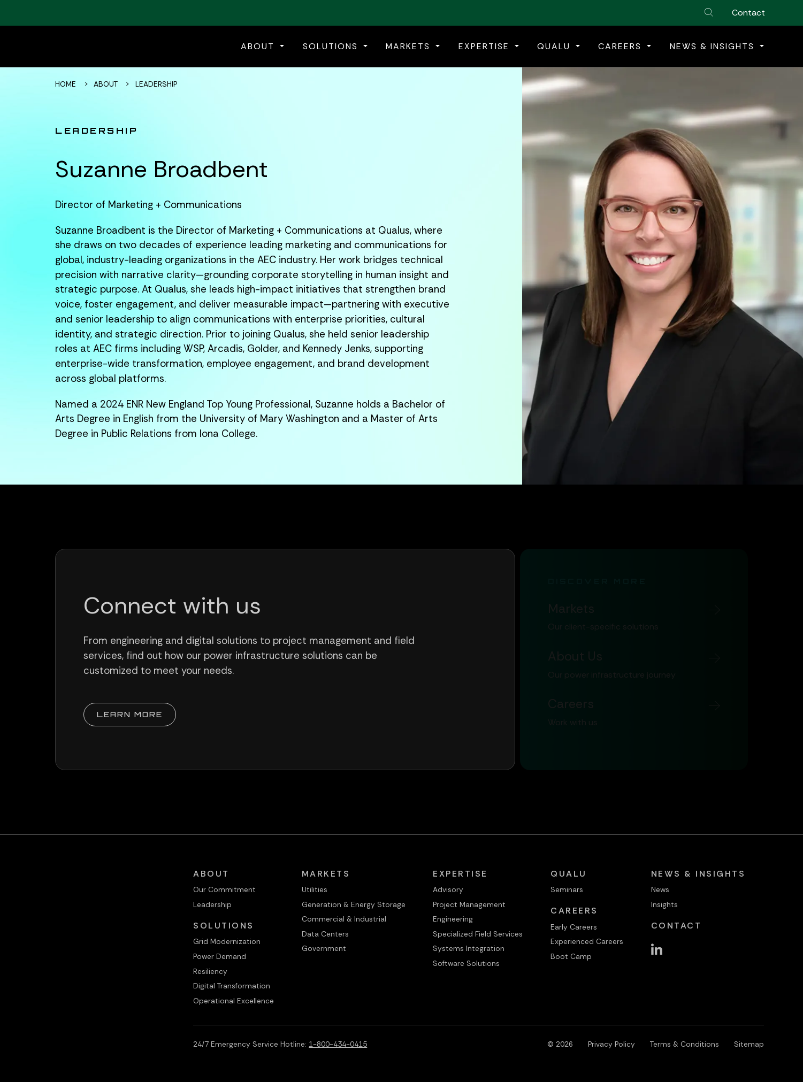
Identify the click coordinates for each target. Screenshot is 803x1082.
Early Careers (573, 927)
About (106, 84)
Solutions (223, 925)
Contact (748, 12)
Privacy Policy (611, 1044)
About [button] (259, 46)
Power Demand (219, 956)
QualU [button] (555, 46)
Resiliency (210, 971)
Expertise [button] (485, 46)
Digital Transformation (231, 986)
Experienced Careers (586, 941)
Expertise (460, 873)
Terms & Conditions (684, 1044)
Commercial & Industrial (344, 919)
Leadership (212, 904)
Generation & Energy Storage (354, 904)
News (660, 889)
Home (65, 84)
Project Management (469, 904)
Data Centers (325, 934)
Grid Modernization (227, 941)
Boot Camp (571, 956)
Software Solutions (466, 963)
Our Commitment (224, 889)
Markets (326, 873)
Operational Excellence (233, 1001)
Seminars (566, 889)
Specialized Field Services (478, 934)
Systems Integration (468, 948)
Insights (664, 904)
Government (324, 948)
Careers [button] (621, 46)
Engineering (453, 919)
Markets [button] (409, 46)
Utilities (314, 889)
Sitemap (749, 1044)
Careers (574, 910)
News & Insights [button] (714, 46)
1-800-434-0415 (338, 1044)
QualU (568, 873)
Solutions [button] (332, 46)
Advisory (448, 889)
